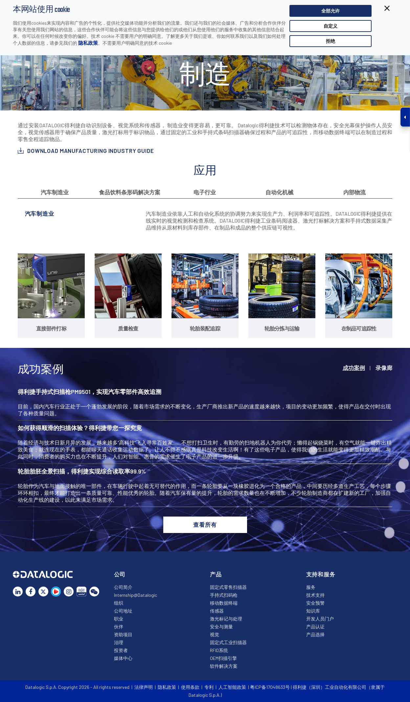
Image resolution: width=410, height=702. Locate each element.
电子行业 (205, 192)
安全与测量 (221, 626)
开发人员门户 (320, 618)
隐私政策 (88, 43)
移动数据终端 (224, 603)
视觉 (214, 634)
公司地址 (123, 611)
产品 (216, 574)
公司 (120, 574)
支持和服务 (320, 574)
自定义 (330, 26)
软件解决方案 (224, 666)
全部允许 (330, 10)
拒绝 (330, 41)
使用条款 (190, 687)
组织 (118, 603)
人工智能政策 (232, 687)
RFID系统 (219, 650)
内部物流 (354, 192)
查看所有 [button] (204, 524)
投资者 (121, 650)
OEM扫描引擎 (223, 658)
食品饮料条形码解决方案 (129, 192)
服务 (310, 587)
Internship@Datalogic (135, 595)
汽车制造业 (55, 192)
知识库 (313, 611)
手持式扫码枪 (224, 595)
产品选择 (315, 634)
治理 (118, 642)
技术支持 (315, 595)
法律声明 (143, 687)
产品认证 (315, 626)
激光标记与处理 (226, 618)
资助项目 (123, 634)
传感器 (217, 611)
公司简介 (123, 587)
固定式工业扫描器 (228, 642)
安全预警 (315, 603)
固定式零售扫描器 (228, 587)
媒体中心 (123, 658)
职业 (118, 618)
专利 (209, 687)
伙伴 (118, 626)
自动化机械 (279, 192)
